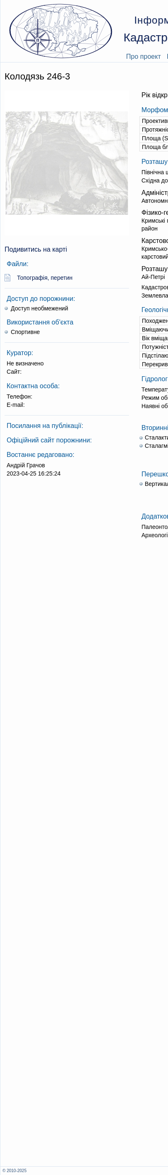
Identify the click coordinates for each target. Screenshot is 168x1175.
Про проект (143, 56)
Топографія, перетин (45, 277)
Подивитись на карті (36, 249)
